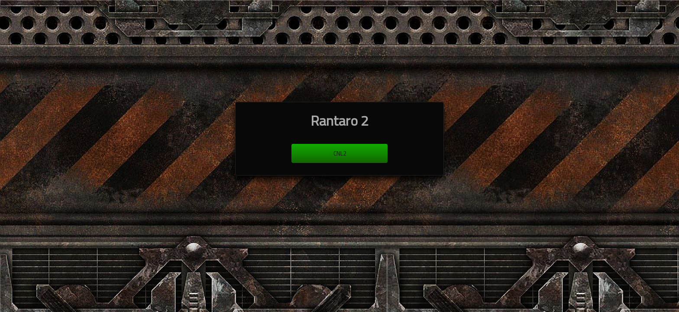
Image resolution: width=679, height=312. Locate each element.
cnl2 (339, 153)
